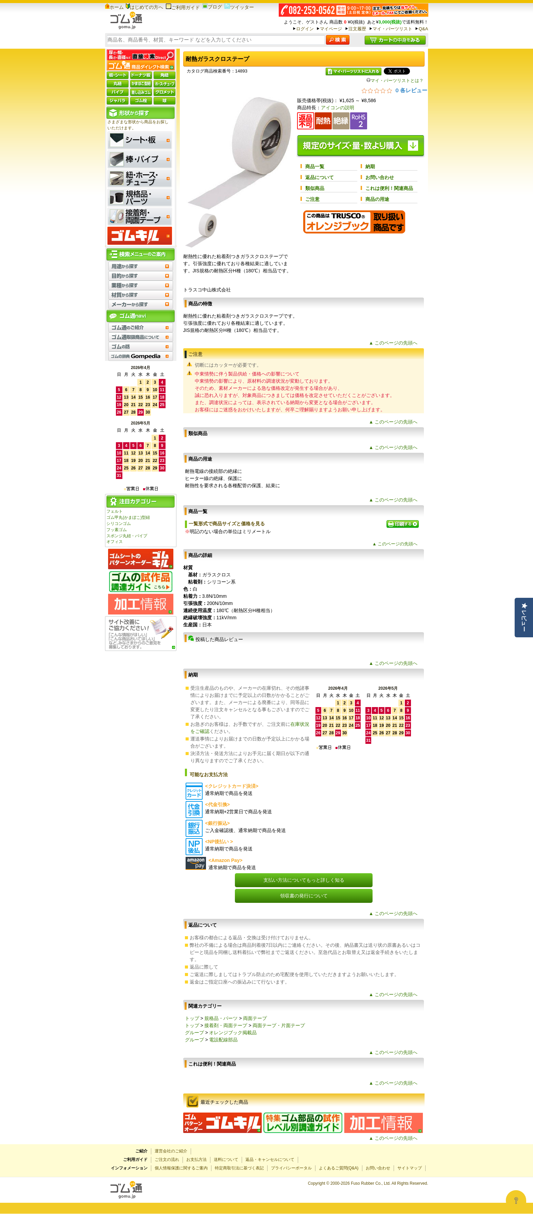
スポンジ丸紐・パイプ (126, 535)
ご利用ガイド (183, 7)
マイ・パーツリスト (392, 28)
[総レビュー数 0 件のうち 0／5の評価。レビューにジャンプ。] (394, 90)
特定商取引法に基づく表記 (239, 1168)
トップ (192, 1018)
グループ (194, 1032)
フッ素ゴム (116, 529)
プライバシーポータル (291, 1168)
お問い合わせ (379, 177)
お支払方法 (196, 1159)
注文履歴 (357, 28)
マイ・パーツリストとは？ (395, 80)
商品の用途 (377, 199)
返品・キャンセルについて (269, 1159)
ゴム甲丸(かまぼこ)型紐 (128, 517)
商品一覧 (314, 166)
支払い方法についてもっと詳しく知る (303, 880)
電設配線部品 (223, 1039)
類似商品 (314, 188)
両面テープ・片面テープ (279, 1025)
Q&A (423, 28)
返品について (319, 177)
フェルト (114, 511)
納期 (370, 166)
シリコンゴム (118, 523)
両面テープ (255, 1018)
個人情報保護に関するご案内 (181, 1168)
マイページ (331, 28)
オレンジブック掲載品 (233, 1032)
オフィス (114, 541)
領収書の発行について (304, 895)
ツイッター (239, 7)
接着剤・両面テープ (225, 1025)
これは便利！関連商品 (389, 188)
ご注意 (312, 199)
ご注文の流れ (167, 1159)
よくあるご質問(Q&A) (339, 1168)
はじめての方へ (144, 7)
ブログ (212, 7)
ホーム (114, 7)
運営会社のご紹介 (171, 1151)
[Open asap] (516, 1200)
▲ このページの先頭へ (393, 343)
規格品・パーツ (221, 1018)
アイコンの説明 (337, 107)
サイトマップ (409, 1168)
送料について (226, 1159)
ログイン (305, 28)
